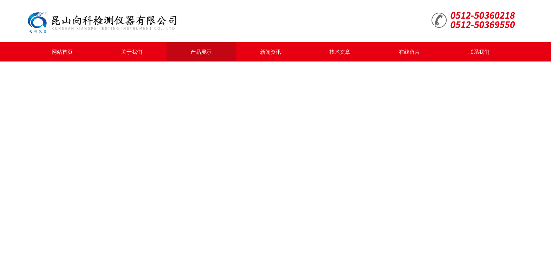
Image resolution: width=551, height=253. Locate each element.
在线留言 (409, 52)
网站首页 (62, 52)
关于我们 (131, 52)
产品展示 (201, 52)
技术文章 (339, 52)
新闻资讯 (270, 52)
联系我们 (479, 52)
